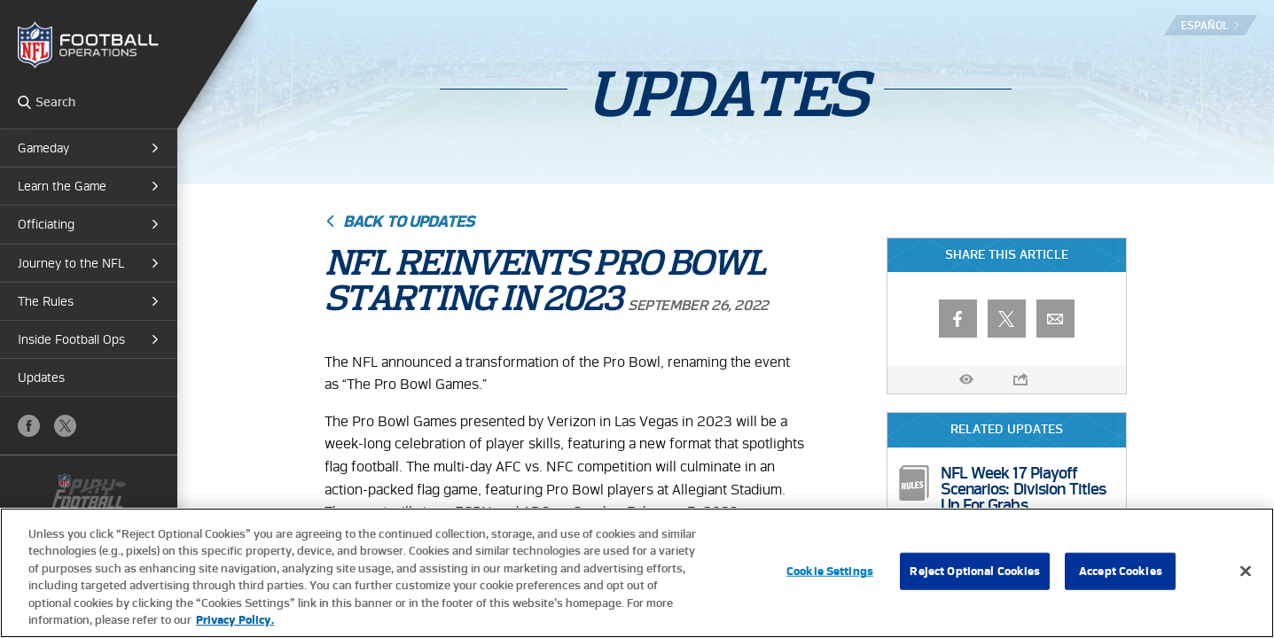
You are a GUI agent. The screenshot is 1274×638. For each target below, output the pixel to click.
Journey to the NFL (71, 263)
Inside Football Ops (71, 339)
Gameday (43, 148)
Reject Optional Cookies (975, 571)
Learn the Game (62, 186)
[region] (637, 573)
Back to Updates (408, 222)
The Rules (46, 301)
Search (24, 102)
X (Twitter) (65, 426)
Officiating (46, 224)
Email (1055, 318)
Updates (41, 377)
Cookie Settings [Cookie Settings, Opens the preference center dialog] (829, 571)
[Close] (1245, 571)
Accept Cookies (1120, 571)
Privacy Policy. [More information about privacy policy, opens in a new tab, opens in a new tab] (235, 619)
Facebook (29, 426)
